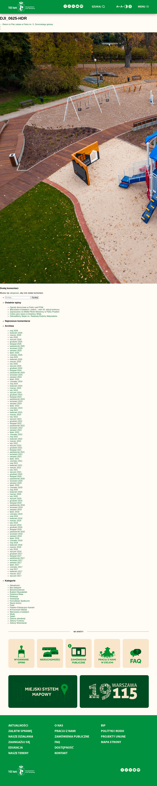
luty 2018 (14, 549)
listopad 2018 (15, 529)
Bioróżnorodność (17, 590)
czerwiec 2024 (16, 381)
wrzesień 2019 (16, 507)
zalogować (14, 293)
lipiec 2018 (14, 538)
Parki (12, 605)
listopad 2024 (15, 370)
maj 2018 (14, 543)
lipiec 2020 (14, 485)
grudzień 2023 (16, 395)
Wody (12, 614)
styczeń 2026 (15, 339)
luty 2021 (14, 470)
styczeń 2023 (15, 419)
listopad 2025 (15, 344)
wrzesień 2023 (16, 401)
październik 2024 (17, 373)
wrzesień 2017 (16, 560)
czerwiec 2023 (16, 408)
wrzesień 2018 (16, 534)
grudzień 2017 (16, 554)
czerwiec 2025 (16, 355)
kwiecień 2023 (16, 412)
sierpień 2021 (16, 457)
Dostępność (64, 747)
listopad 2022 (15, 423)
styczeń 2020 (15, 498)
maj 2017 (14, 569)
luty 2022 (14, 443)
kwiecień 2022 (16, 439)
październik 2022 (17, 426)
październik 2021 (17, 452)
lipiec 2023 (14, 406)
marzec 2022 (15, 441)
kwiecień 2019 (16, 518)
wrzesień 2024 (16, 375)
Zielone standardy (17, 619)
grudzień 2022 (16, 421)
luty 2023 (14, 417)
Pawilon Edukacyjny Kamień (22, 607)
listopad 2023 (15, 397)
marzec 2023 (15, 415)
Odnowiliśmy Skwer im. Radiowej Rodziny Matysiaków (33, 316)
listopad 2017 (15, 556)
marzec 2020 (15, 494)
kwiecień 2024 (16, 386)
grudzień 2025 (16, 342)
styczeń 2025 (15, 366)
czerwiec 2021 (16, 461)
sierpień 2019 (16, 510)
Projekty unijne (113, 736)
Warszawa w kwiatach (19, 612)
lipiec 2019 (14, 512)
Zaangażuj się (19, 742)
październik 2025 (17, 346)
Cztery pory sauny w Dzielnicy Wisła (25, 314)
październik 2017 (17, 558)
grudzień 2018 (16, 527)
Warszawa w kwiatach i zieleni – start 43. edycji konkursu (34, 310)
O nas (59, 725)
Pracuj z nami (65, 731)
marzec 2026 (15, 335)
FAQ (57, 742)
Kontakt (61, 753)
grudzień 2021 (16, 448)
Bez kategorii (15, 588)
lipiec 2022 (14, 432)
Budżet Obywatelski (18, 592)
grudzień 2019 (16, 501)
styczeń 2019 (15, 525)
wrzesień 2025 (16, 348)
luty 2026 (14, 337)
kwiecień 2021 (16, 465)
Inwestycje (14, 599)
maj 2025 (14, 357)
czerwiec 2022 (16, 434)
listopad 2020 (15, 476)
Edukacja (14, 596)
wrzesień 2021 (16, 454)
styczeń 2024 (15, 392)
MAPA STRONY (111, 742)
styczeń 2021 (15, 472)
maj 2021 (14, 463)
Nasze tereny (15, 603)
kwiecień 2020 (16, 492)
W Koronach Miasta (18, 610)
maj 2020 (14, 490)
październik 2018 (17, 532)
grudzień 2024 (16, 368)
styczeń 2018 (15, 552)
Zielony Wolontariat (18, 623)
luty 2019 (14, 523)
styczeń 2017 (15, 576)
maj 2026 (14, 331)
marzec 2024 (15, 388)
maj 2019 (14, 516)
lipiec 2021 (14, 459)
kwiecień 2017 (16, 571)
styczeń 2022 (15, 445)
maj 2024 (14, 384)
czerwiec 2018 (16, 540)
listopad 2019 (15, 503)
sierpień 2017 (16, 563)
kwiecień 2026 (16, 333)
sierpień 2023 (16, 404)
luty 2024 (14, 390)
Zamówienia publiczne (72, 736)
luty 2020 (14, 496)
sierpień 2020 (16, 483)
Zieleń (12, 616)
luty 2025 (14, 364)
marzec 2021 (15, 468)
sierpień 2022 (16, 430)
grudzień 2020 (16, 474)
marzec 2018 (15, 547)
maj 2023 (14, 410)
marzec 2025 (15, 362)
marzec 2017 (15, 574)
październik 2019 (17, 505)
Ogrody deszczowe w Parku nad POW (26, 307)
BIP (103, 725)
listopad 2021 (15, 450)
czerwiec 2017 (16, 567)
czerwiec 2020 (16, 487)
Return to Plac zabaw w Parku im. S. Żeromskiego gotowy (26, 24)
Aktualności (15, 585)
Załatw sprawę (20, 731)
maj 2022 (14, 437)
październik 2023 (17, 399)
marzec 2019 (15, 521)
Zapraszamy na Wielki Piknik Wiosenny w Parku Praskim (34, 312)
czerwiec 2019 (16, 514)
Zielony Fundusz (17, 621)
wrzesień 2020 (16, 481)
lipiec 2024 (14, 379)
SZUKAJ (98, 6)
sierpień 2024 (16, 377)
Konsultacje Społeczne (20, 601)
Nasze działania (20, 736)
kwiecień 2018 (16, 545)
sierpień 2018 (16, 536)
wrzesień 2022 (16, 428)
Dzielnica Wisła (16, 594)
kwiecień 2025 (16, 359)
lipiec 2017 (14, 565)
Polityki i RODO (112, 731)
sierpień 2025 (16, 350)
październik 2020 (17, 479)
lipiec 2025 (14, 353)
